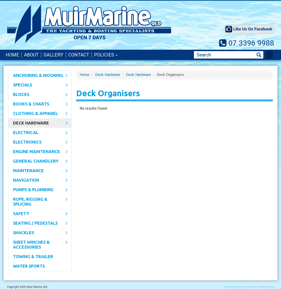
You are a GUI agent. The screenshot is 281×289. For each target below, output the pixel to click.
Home (12, 55)
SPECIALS (38, 85)
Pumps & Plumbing (38, 190)
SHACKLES (38, 233)
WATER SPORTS (29, 266)
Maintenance (38, 171)
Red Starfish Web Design (258, 287)
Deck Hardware (38, 123)
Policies (106, 55)
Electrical (38, 133)
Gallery (53, 55)
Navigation (38, 180)
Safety (38, 214)
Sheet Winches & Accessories (38, 244)
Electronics (38, 142)
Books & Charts (38, 104)
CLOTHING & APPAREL (38, 114)
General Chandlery (38, 161)
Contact (78, 55)
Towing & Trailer (33, 256)
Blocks (38, 95)
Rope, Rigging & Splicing (38, 201)
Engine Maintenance (38, 152)
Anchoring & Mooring (38, 76)
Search (259, 55)
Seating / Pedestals (38, 223)
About (31, 55)
